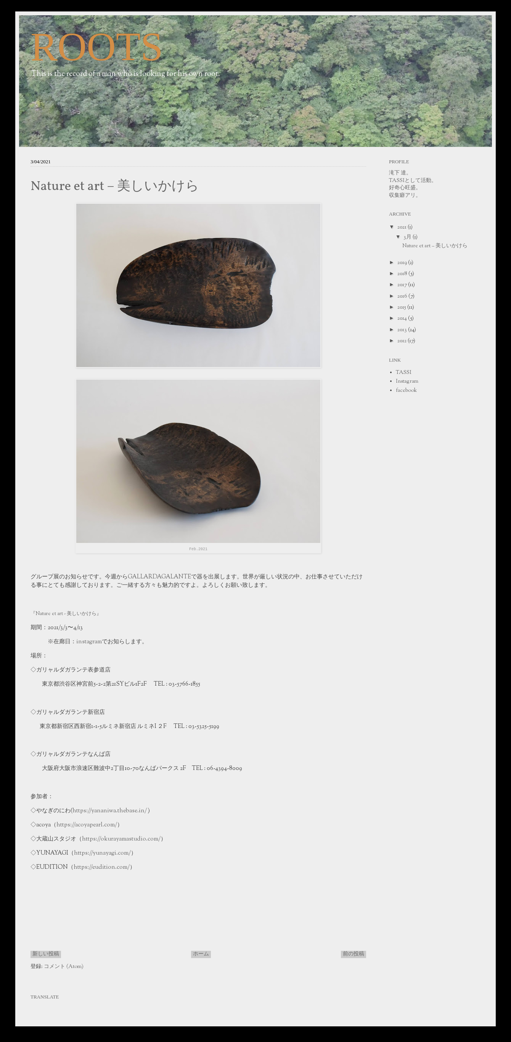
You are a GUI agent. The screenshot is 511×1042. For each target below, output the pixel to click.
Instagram (407, 381)
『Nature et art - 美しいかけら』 (66, 613)
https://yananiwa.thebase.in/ (110, 811)
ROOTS (97, 46)
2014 (402, 318)
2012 (402, 341)
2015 (402, 307)
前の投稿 (353, 954)
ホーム (201, 954)
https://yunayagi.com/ (102, 853)
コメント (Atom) (64, 967)
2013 (402, 330)
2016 (402, 296)
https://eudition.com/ (102, 867)
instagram (89, 642)
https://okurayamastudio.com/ (121, 839)
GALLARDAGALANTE (159, 577)
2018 (402, 274)
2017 (402, 285)
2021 (402, 227)
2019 (402, 263)
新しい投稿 (45, 954)
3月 (408, 237)
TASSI (403, 373)
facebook (406, 391)
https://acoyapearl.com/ (86, 825)
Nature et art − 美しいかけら (115, 186)
